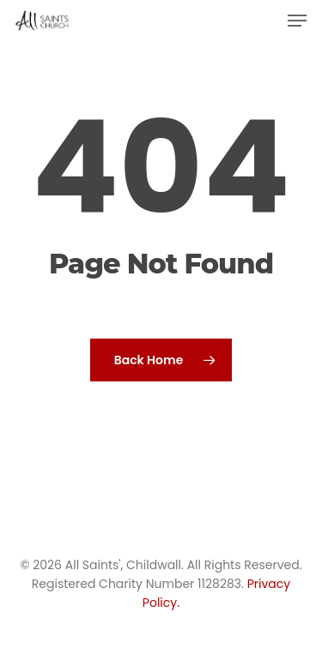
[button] (297, 20)
